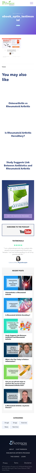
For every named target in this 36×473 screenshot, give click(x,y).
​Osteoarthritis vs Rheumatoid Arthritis (18, 98)
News (6, 427)
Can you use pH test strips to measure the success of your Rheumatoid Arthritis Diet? (15, 383)
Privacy (5, 463)
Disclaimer (27, 463)
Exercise (24, 423)
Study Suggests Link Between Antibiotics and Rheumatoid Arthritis (18, 159)
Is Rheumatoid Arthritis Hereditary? (18, 128)
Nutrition (16, 427)
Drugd (7, 423)
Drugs (15, 423)
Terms (16, 463)
